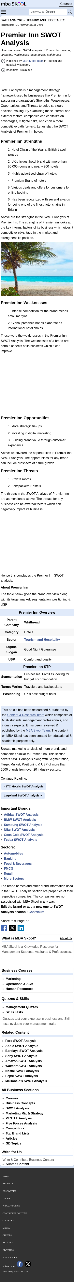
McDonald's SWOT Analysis (26, 1081)
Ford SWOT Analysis (21, 1040)
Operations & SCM (19, 984)
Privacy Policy (11, 1206)
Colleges (8, 1220)
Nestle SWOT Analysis (22, 1071)
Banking (10, 858)
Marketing (13, 978)
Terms (6, 1198)
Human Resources (20, 988)
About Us (66, 938)
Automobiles (13, 853)
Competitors (15, 1128)
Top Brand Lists (18, 1133)
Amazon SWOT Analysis (23, 1061)
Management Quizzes (22, 1007)
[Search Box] (48, 12)
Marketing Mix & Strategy (24, 1113)
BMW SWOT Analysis (20, 819)
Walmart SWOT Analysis (23, 1066)
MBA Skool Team (32, 60)
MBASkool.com (20, 1271)
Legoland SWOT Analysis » (23, 795)
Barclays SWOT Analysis (24, 1050)
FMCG (8, 868)
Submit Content (17, 1164)
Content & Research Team (25, 715)
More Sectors (14, 878)
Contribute (37, 912)
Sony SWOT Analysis (21, 1056)
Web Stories (10, 1257)
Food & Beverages (18, 863)
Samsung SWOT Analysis (23, 824)
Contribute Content (15, 1213)
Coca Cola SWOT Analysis (23, 834)
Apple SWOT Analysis (21, 1046)
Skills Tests (14, 1012)
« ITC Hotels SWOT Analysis (23, 786)
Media (6, 1228)
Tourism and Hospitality (42, 639)
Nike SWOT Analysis (19, 829)
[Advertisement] (37, 80)
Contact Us (9, 1191)
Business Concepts (20, 1103)
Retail (8, 873)
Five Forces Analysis (21, 1123)
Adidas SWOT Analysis (21, 814)
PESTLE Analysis (19, 1118)
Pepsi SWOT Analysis (21, 1076)
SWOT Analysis (17, 1108)
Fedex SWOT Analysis (20, 839)
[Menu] (4, 11)
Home (6, 1176)
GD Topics (13, 1143)
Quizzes (7, 1235)
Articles (11, 1138)
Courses (66, 3)
